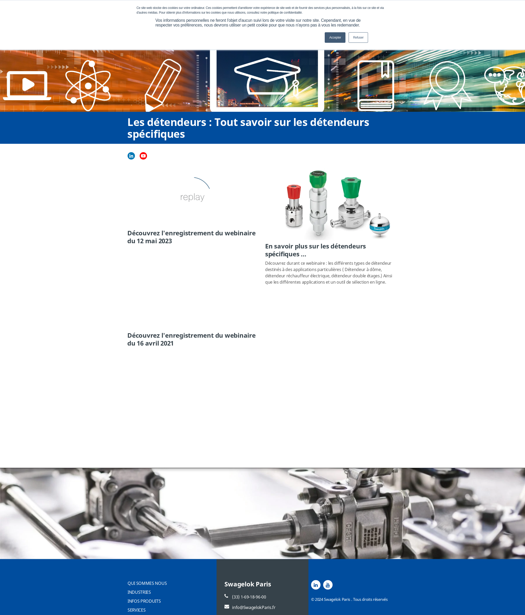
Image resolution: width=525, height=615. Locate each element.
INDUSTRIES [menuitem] (139, 592)
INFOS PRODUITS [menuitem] (144, 601)
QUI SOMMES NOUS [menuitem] (147, 583)
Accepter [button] (335, 37)
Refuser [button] (358, 37)
